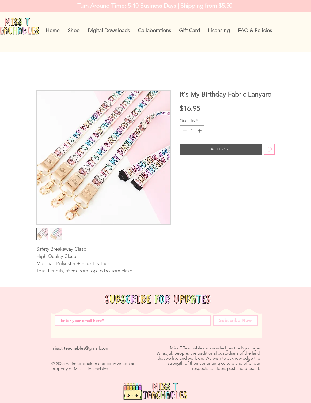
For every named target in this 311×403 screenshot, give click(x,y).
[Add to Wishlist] (269, 149)
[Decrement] (184, 130)
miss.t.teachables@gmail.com (80, 348)
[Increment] (200, 130)
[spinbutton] (192, 130)
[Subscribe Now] (235, 320)
